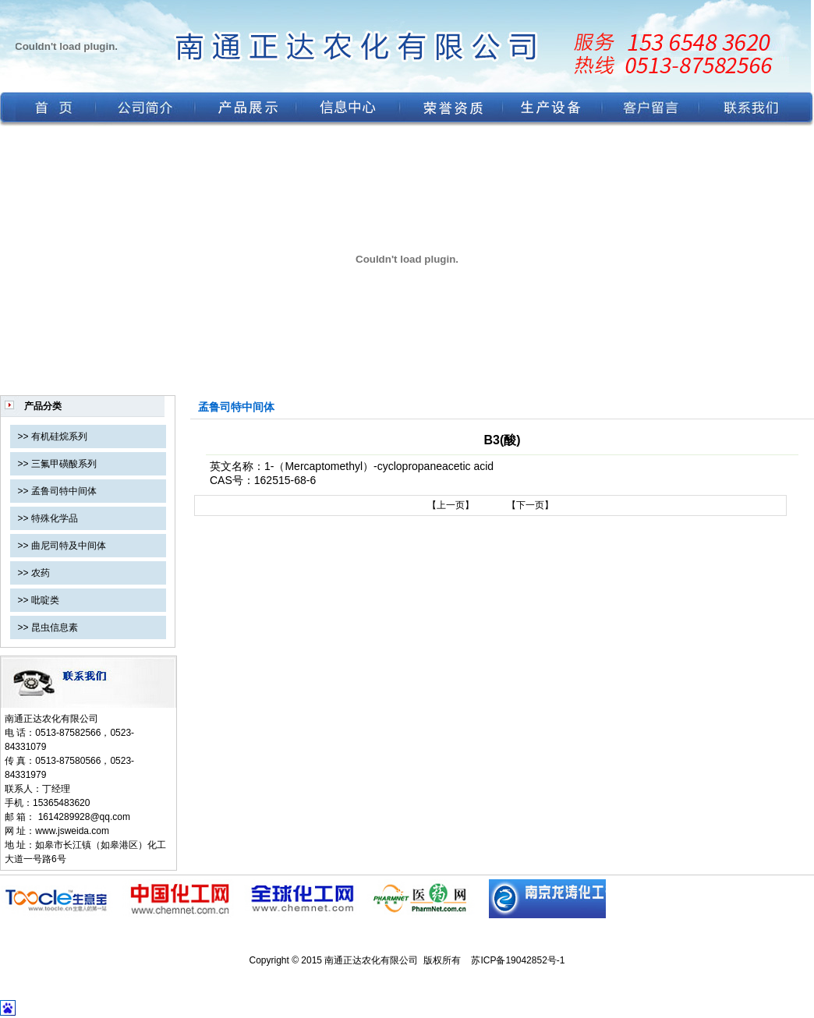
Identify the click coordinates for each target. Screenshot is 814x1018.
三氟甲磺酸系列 (64, 463)
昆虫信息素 (54, 627)
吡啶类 (45, 600)
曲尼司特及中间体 (68, 545)
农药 (40, 572)
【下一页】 (530, 505)
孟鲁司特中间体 (64, 491)
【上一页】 (450, 505)
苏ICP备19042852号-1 (517, 960)
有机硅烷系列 (59, 436)
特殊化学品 (54, 518)
